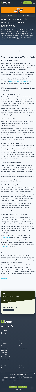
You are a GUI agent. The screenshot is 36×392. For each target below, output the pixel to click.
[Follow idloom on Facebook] (11, 301)
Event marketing (5, 348)
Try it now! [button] (4, 278)
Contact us (4, 246)
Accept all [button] (13, 386)
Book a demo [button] (27, 2)
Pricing (20, 343)
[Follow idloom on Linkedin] (4, 301)
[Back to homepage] (6, 322)
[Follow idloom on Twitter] (7, 301)
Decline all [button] (22, 386)
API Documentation (24, 348)
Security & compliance (6, 357)
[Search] (21, 2)
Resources (21, 346)
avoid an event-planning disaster (19, 81)
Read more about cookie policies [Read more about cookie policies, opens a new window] (25, 377)
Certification (4, 352)
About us (3, 368)
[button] (4, 330)
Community (4, 354)
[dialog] (18, 382)
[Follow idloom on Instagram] (14, 301)
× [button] (34, 373)
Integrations (4, 350)
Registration (4, 343)
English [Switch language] (4, 333)
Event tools (4, 346)
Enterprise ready (5, 359)
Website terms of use (24, 368)
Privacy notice (22, 370)
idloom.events (5, 238)
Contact (3, 370)
